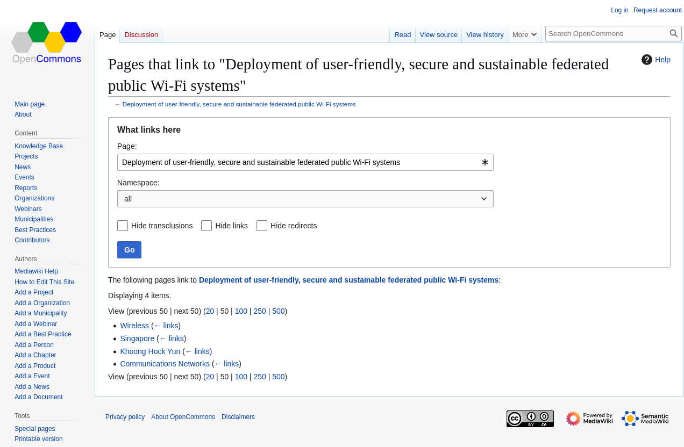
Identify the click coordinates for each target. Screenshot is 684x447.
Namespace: (138, 182)
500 (278, 311)
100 (241, 311)
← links (166, 325)
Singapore (137, 338)
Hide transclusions (162, 225)
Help (655, 59)
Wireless (134, 325)
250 (259, 311)
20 (210, 311)
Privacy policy (125, 417)
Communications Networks (165, 363)
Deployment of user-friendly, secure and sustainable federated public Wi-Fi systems (239, 103)
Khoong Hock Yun (150, 351)
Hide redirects (293, 225)
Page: (127, 146)
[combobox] (305, 162)
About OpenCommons (183, 417)
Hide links (231, 225)
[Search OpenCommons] (613, 33)
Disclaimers (238, 417)
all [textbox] (128, 198)
